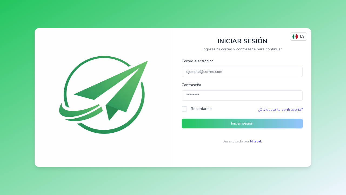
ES (298, 36)
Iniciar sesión (242, 123)
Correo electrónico (198, 61)
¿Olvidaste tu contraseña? (280, 109)
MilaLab (256, 141)
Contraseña (191, 84)
